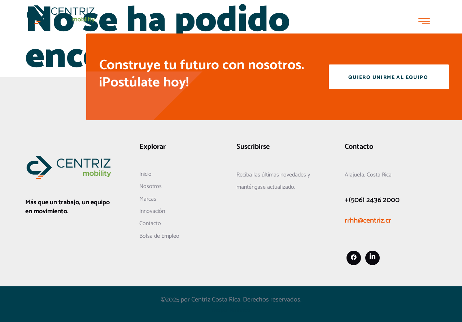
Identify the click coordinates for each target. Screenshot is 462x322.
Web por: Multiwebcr (231, 310)
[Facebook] (353, 258)
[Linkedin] (372, 258)
